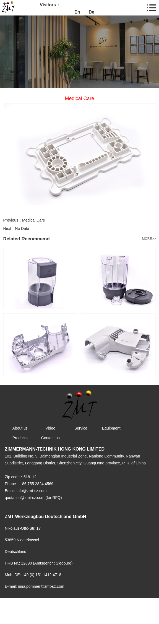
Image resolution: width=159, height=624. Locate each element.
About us (20, 428)
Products (20, 438)
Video (50, 428)
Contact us (50, 438)
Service (80, 428)
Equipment (111, 428)
